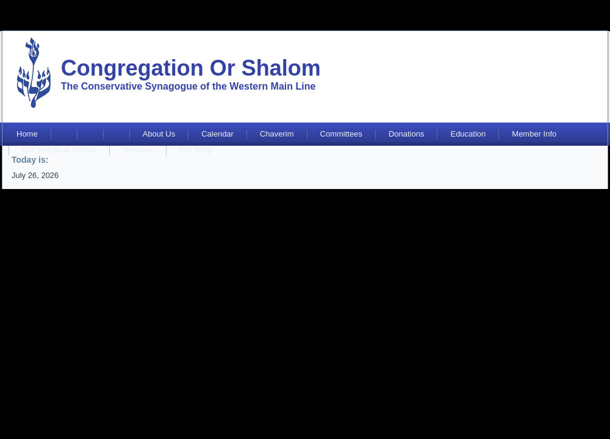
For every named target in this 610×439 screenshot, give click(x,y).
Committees (341, 133)
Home (27, 133)
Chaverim (277, 133)
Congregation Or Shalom (191, 67)
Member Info (534, 133)
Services (138, 149)
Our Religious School (59, 149)
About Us (159, 133)
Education (468, 133)
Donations (407, 133)
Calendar (217, 133)
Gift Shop (195, 149)
